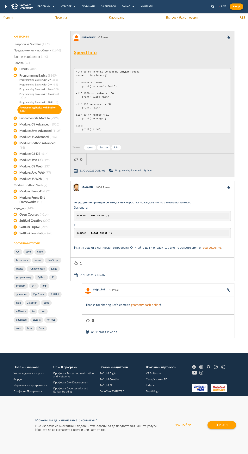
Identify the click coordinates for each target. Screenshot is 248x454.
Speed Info (85, 52)
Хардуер (24, 208)
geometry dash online (145, 281)
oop (43, 311)
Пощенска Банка (156, 395)
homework (22, 260)
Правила (61, 17)
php (44, 286)
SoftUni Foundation (35, 233)
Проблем (38, 294)
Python (41, 277)
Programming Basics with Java (39, 89)
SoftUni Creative (34, 221)
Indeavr (150, 383)
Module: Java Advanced (40, 131)
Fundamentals (37, 269)
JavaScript (53, 260)
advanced (21, 320)
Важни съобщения (31, 57)
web (18, 328)
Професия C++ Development (70, 380)
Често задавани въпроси (29, 371)
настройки (183, 425)
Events (27, 69)
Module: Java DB (34, 160)
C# (18, 252)
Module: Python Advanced (37, 146)
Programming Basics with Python (38, 110)
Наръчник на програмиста (30, 383)
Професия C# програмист (30, 395)
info (116, 147)
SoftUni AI (106, 383)
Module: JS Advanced (38, 137)
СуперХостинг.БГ (156, 377)
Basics (19, 269)
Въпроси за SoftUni (32, 44)
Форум (8, 17)
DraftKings (152, 389)
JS (53, 277)
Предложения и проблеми (37, 50)
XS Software (153, 371)
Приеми (222, 425)
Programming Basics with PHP (38, 103)
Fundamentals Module (39, 118)
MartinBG (87, 175)
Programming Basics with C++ (38, 85)
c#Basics (21, 311)
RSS (242, 17)
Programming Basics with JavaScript (39, 96)
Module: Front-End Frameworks (32, 200)
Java (28, 252)
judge (54, 269)
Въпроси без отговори (182, 17)
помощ (51, 320)
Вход (236, 6)
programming (23, 277)
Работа (22, 63)
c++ (34, 286)
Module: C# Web (34, 166)
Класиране (116, 17)
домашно (21, 294)
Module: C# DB (33, 154)
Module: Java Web (35, 173)
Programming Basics (38, 75)
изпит (37, 260)
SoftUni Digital (33, 227)
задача (36, 320)
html (29, 328)
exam (40, 252)
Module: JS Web (33, 179)
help (18, 303)
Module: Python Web (30, 185)
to (33, 311)
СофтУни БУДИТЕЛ (112, 389)
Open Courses (33, 214)
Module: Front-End (35, 191)
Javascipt (32, 303)
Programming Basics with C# (38, 80)
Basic (41, 328)
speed (90, 147)
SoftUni (55, 294)
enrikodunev (89, 37)
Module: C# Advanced (39, 124)
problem (20, 286)
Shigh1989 (99, 266)
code (46, 303)
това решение (211, 236)
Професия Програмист (28, 389)
